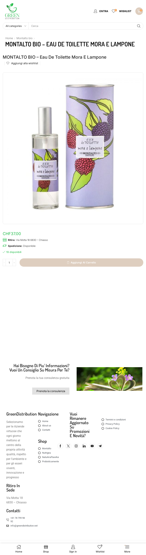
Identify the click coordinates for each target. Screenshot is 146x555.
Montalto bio (24, 38)
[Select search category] (16, 26)
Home (9, 38)
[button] (101, 11)
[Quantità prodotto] (9, 262)
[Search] (138, 26)
